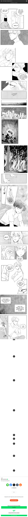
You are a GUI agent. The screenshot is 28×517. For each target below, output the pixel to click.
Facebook (10, 485)
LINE (7, 485)
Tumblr (17, 485)
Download (14, 507)
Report (14, 492)
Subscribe (14, 487)
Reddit (20, 485)
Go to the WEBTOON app (14, 515)
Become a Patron (14, 500)
